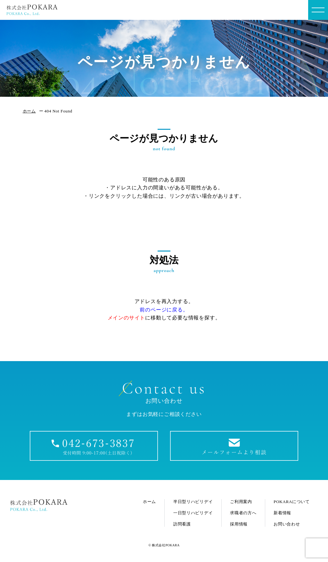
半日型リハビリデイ (193, 501)
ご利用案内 (241, 501)
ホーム (29, 111)
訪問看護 (182, 524)
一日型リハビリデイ (193, 512)
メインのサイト (126, 317)
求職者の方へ (243, 512)
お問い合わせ (287, 524)
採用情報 (239, 524)
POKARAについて (291, 501)
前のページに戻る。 (164, 309)
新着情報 (282, 512)
